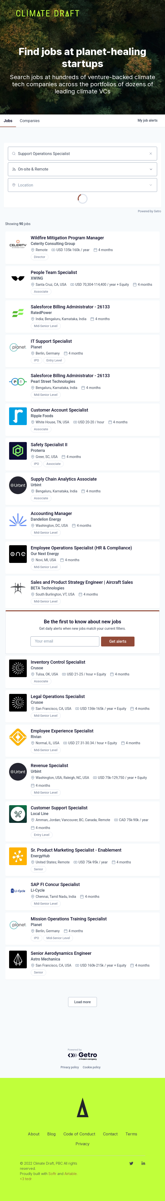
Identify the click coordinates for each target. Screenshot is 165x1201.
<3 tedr (26, 1179)
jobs (8, 120)
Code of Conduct (79, 1133)
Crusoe (37, 674)
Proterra (38, 453)
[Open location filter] (150, 185)
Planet (36, 348)
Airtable (70, 1174)
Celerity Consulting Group (53, 244)
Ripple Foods (42, 418)
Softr (52, 1174)
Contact (110, 1133)
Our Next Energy (45, 558)
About (33, 1133)
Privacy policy (69, 1067)
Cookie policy (92, 1067)
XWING (37, 279)
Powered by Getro (149, 211)
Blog (51, 1133)
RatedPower (41, 314)
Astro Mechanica (46, 969)
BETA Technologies (48, 593)
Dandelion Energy (46, 523)
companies (30, 120)
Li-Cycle (38, 899)
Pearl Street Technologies (53, 383)
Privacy (82, 1143)
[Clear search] (150, 153)
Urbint (36, 488)
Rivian (36, 744)
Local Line (40, 821)
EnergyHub (40, 864)
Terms (131, 1133)
